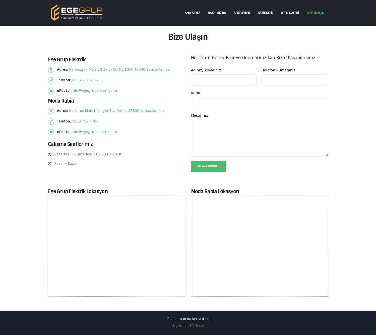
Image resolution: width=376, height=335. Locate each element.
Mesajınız (199, 115)
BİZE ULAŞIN (316, 13)
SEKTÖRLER (242, 13)
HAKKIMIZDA (217, 13)
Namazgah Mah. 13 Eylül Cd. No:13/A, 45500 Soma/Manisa (119, 69)
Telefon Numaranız (279, 70)
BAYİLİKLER (265, 13)
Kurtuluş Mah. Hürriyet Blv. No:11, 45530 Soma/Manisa (116, 110)
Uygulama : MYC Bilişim (188, 325)
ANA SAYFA (192, 13)
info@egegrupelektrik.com (94, 90)
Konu (195, 93)
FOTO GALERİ (290, 13)
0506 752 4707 (85, 121)
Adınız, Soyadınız (206, 70)
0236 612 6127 (85, 80)
